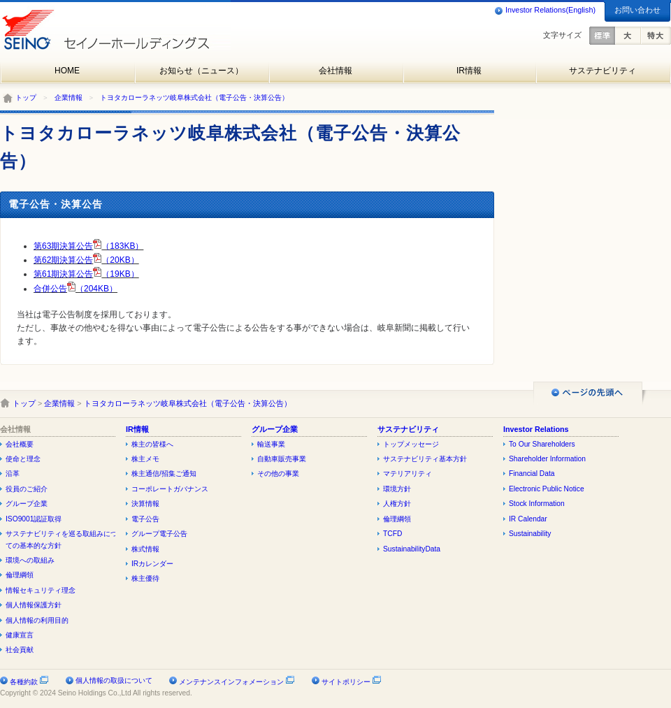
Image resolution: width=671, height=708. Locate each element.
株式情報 (145, 549)
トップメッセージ (411, 444)
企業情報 (68, 97)
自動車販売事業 (281, 459)
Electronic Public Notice (546, 489)
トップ (25, 97)
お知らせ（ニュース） (201, 70)
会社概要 (20, 444)
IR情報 (469, 70)
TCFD (392, 533)
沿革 (13, 473)
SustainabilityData (411, 549)
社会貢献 (20, 649)
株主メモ (145, 459)
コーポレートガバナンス (169, 489)
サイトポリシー (352, 682)
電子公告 (145, 519)
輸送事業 (271, 444)
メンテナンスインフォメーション (237, 682)
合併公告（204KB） (75, 289)
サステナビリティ (602, 70)
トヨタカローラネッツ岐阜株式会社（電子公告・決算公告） (194, 97)
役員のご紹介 (27, 489)
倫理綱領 (20, 575)
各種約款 (29, 682)
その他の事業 (278, 473)
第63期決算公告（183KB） (88, 246)
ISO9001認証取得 (34, 519)
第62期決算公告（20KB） (86, 260)
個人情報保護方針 (34, 605)
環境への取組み (30, 560)
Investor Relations (536, 429)
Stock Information (537, 503)
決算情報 (145, 503)
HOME (67, 70)
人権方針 (397, 503)
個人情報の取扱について (113, 680)
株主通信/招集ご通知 (163, 473)
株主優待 (145, 578)
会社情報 (335, 70)
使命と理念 (23, 459)
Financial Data (532, 473)
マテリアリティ (407, 473)
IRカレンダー (152, 564)
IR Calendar (528, 519)
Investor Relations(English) (545, 10)
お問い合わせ (637, 10)
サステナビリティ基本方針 (425, 459)
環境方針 (397, 489)
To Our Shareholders (542, 444)
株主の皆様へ (152, 444)
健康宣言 (20, 635)
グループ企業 (27, 503)
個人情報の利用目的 (37, 620)
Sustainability (530, 533)
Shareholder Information (547, 459)
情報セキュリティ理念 (40, 590)
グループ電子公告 (159, 533)
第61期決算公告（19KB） (86, 274)
